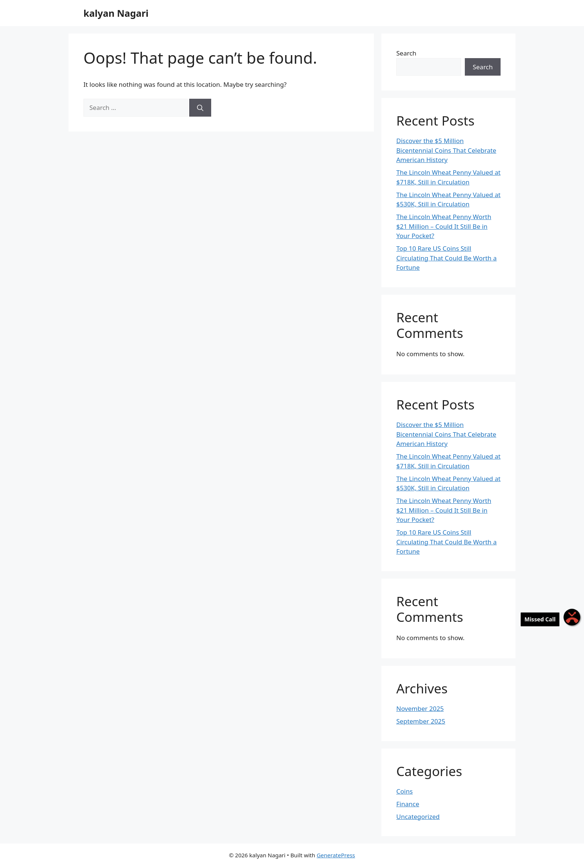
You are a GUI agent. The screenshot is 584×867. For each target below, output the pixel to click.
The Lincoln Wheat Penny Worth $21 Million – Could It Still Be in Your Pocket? (443, 226)
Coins (404, 791)
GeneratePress (336, 855)
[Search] (200, 108)
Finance (407, 804)
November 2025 (420, 708)
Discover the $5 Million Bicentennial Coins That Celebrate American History (446, 150)
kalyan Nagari (116, 13)
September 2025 (420, 721)
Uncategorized (418, 816)
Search (406, 53)
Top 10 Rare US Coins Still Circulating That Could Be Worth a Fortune (446, 258)
